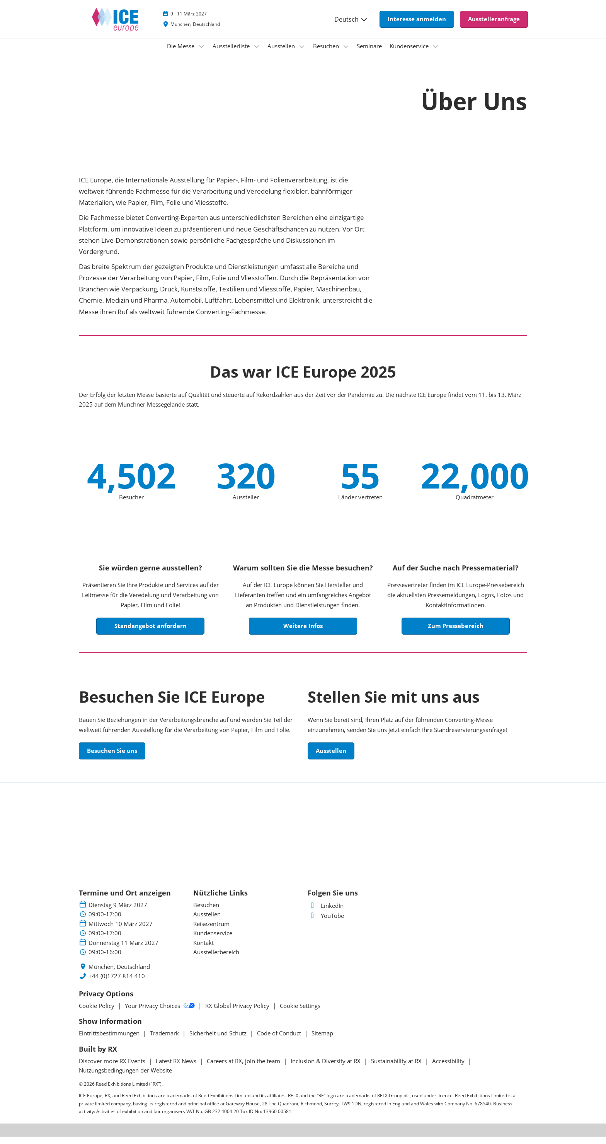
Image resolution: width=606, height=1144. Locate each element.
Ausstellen (281, 53)
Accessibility (449, 1068)
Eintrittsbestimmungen (110, 1040)
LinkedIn (326, 913)
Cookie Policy (97, 1013)
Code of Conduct (280, 1040)
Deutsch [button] (351, 26)
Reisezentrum (211, 931)
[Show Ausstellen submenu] (301, 53)
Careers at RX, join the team (244, 1068)
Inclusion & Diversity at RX (326, 1068)
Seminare (369, 53)
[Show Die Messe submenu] (201, 53)
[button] (417, 26)
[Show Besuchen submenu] (345, 53)
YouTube (326, 923)
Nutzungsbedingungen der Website (125, 1077)
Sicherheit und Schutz (218, 1040)
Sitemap (322, 1040)
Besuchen (326, 53)
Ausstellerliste (232, 53)
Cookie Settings (300, 1013)
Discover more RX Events (113, 1068)
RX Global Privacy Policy (238, 1013)
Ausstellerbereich (216, 959)
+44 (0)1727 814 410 (117, 983)
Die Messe (181, 53)
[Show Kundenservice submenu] (435, 53)
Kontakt (203, 950)
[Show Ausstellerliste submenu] (256, 53)
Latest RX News (177, 1068)
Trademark (165, 1040)
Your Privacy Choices (160, 1013)
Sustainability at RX (397, 1068)
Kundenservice (410, 53)
